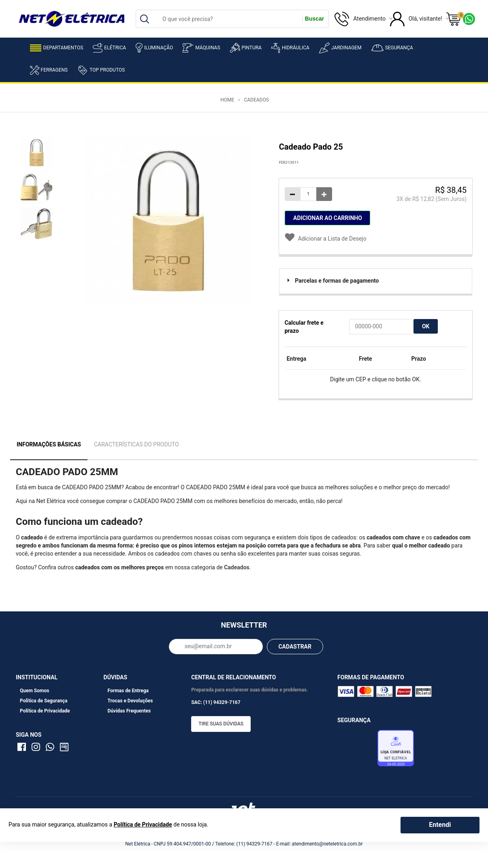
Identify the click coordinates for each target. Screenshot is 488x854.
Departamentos (56, 48)
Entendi (440, 825)
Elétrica (109, 48)
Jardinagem (340, 47)
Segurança (392, 47)
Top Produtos (101, 70)
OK (426, 326)
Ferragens (49, 70)
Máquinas (201, 48)
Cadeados (256, 99)
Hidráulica (290, 48)
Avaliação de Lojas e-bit (356, 750)
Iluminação (154, 48)
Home (227, 99)
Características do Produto (136, 444)
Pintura (246, 48)
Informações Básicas (49, 444)
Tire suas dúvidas (220, 724)
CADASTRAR (294, 646)
